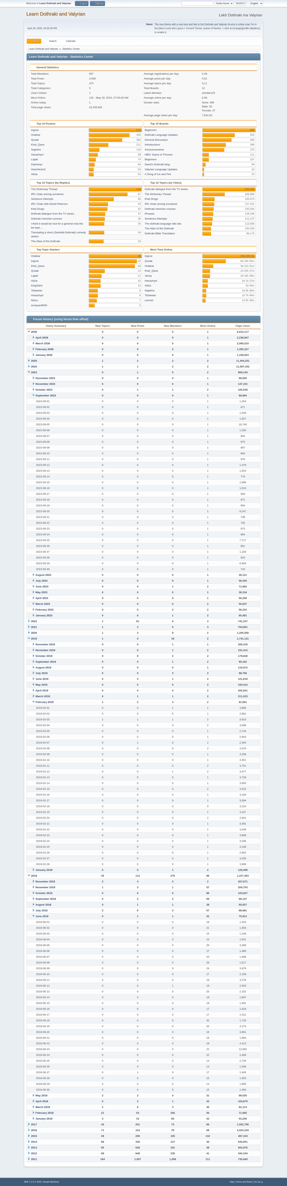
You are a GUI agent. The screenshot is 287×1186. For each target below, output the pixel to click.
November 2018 (45, 887)
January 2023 (43, 615)
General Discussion (156, 139)
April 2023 (41, 598)
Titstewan (36, 290)
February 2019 (44, 702)
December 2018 (45, 881)
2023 (34, 372)
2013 (34, 1147)
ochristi (149, 300)
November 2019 (45, 650)
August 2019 (43, 667)
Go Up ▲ (258, 1182)
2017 (34, 1124)
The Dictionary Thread (44, 189)
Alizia (34, 174)
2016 (34, 1130)
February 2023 (44, 609)
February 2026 (44, 349)
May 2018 (41, 1095)
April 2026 (41, 337)
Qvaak (35, 139)
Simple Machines (51, 1182)
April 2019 (41, 690)
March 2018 (42, 1107)
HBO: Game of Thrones (159, 154)
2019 (34, 638)
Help (232, 1182)
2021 (34, 627)
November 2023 (45, 383)
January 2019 (43, 869)
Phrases (149, 213)
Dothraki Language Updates (161, 134)
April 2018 (41, 1101)
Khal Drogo (37, 208)
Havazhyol (37, 154)
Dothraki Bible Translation (160, 233)
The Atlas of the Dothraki (45, 241)
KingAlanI (36, 285)
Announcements (154, 149)
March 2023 (42, 603)
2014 (34, 1141)
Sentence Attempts (42, 198)
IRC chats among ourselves (47, 194)
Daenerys (36, 164)
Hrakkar (35, 134)
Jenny (148, 275)
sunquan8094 (39, 305)
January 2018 (43, 1118)
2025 (34, 360)
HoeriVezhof (38, 169)
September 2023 (45, 395)
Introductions (152, 144)
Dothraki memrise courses (46, 218)
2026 (34, 331)
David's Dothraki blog (157, 164)
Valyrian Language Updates (161, 169)
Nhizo (34, 300)
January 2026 (43, 354)
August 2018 (43, 904)
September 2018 (45, 898)
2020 (34, 632)
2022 (34, 621)
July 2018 (41, 910)
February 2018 (44, 1112)
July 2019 (41, 673)
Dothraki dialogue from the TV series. (53, 213)
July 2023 (41, 580)
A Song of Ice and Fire (158, 174)
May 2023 (41, 592)
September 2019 (45, 661)
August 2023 (43, 574)
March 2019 (42, 696)
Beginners (151, 130)
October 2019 (43, 655)
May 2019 (41, 684)
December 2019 (45, 644)
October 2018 (43, 893)
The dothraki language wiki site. (163, 223)
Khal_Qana (37, 144)
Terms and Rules (244, 1182)
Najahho (36, 149)
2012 (34, 1153)
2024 (34, 366)
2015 (34, 1136)
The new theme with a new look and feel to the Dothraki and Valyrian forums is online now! (202, 24)
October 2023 (43, 389)
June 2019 (41, 678)
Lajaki (34, 159)
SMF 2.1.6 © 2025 (32, 1182)
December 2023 (45, 378)
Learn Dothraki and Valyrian (55, 14)
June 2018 (41, 916)
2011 (34, 1159)
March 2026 (42, 343)
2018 (34, 875)
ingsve (35, 130)
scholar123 (208, 92)
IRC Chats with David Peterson (49, 203)
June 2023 (41, 586)
